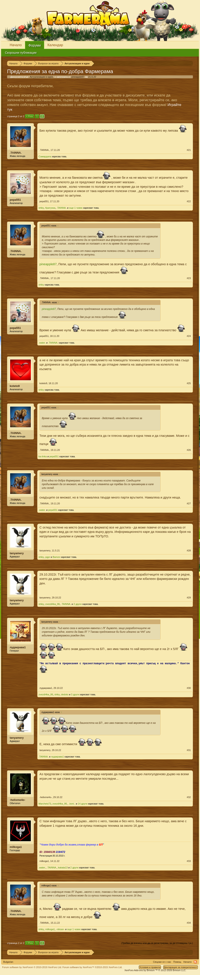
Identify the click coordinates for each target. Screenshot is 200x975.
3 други (75, 694)
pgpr (47, 557)
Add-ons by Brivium (155, 970)
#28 (189, 550)
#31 (189, 750)
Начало (16, 45)
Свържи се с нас (162, 962)
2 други (78, 604)
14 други (82, 803)
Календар (55, 45)
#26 (189, 450)
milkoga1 (16, 847)
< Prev (29, 116)
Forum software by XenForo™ (92, 967)
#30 (189, 688)
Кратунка (50, 208)
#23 (189, 278)
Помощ (177, 962)
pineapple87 (77, 77)
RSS (195, 961)
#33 (189, 861)
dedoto (65, 694)
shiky (41, 208)
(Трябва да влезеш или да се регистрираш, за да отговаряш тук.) (157, 943)
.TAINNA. (16, 152)
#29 (189, 597)
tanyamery (17, 553)
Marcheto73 (45, 803)
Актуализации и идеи (41, 77)
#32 (189, 797)
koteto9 (15, 386)
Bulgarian (8, 962)
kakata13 (63, 867)
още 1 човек (76, 208)
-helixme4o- (17, 799)
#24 (189, 336)
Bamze (56, 557)
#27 (189, 503)
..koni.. (71, 803)
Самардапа (45, 156)
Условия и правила (149, 967)
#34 (189, 922)
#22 (189, 201)
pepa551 (15, 199)
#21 (189, 150)
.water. (42, 342)
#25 (189, 383)
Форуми (34, 45)
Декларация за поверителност (180, 967)
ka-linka (43, 456)
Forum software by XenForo (32, 967)
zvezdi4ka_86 (52, 604)
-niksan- (60, 929)
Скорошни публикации (20, 52)
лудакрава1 (18, 647)
